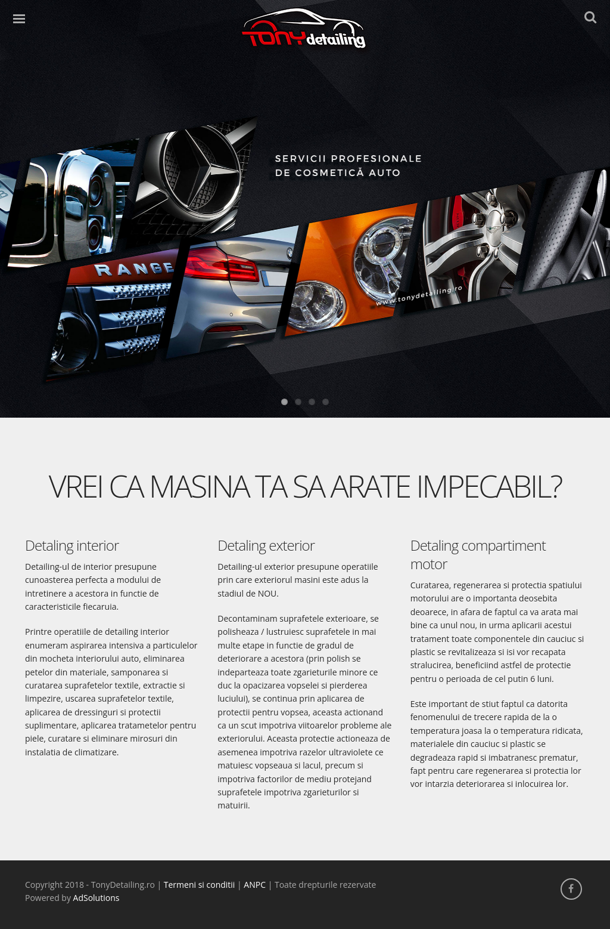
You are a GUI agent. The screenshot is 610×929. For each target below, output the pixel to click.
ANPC (255, 884)
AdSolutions (96, 897)
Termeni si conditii (199, 884)
